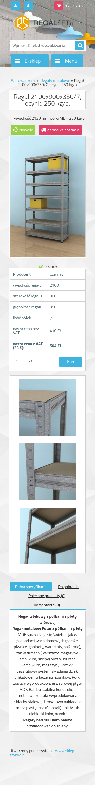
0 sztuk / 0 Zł (74, 6)
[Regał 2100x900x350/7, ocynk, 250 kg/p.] (47, 410)
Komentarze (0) (47, 605)
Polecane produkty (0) (46, 596)
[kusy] (19, 361)
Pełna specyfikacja (31, 586)
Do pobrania (68, 586)
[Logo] (44, 25)
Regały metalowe (55, 80)
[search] (79, 46)
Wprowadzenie (23, 80)
